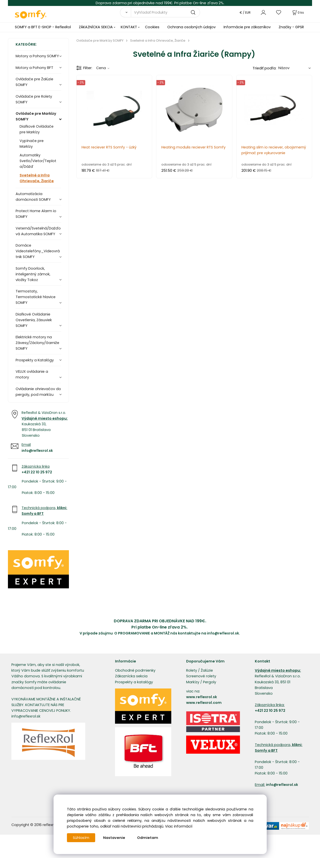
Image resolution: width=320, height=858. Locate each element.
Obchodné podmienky (135, 670)
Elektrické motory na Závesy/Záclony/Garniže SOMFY (37, 343)
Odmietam (147, 837)
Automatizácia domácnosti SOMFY (33, 196)
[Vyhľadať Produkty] (165, 12)
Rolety (191, 670)
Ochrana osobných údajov (191, 27)
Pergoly (209, 682)
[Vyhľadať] (125, 12)
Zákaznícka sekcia (131, 676)
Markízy (192, 682)
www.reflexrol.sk (201, 696)
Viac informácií (178, 826)
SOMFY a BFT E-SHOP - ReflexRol (43, 27)
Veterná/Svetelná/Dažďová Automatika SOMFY (38, 231)
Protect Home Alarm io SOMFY (36, 213)
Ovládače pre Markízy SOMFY (36, 116)
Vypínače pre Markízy (32, 143)
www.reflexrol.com (204, 702)
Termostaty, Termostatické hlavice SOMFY (36, 297)
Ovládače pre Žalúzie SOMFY (34, 82)
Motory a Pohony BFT (34, 67)
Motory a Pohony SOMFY (37, 56)
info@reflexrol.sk (37, 450)
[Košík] (297, 12)
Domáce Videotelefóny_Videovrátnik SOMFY (38, 251)
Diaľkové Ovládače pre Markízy (37, 129)
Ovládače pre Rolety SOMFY (34, 99)
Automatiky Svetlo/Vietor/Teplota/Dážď (38, 161)
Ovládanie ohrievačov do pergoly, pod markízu (38, 391)
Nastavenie (114, 837)
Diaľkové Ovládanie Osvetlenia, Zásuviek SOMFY (34, 320)
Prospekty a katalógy (134, 682)
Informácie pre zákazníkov (247, 27)
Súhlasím (81, 837)
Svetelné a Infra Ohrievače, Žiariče (37, 178)
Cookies (152, 27)
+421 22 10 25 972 (37, 472)
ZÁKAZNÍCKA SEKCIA (96, 27)
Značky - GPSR (291, 27)
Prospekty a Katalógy (35, 360)
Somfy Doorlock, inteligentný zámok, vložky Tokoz (33, 274)
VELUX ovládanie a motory (32, 374)
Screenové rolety (201, 676)
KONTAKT (129, 27)
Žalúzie (207, 670)
